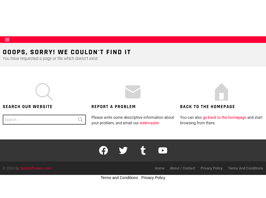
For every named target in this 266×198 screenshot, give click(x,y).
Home (159, 168)
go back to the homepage (224, 117)
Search (80, 121)
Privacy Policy (212, 168)
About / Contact (182, 168)
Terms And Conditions (245, 168)
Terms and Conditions (119, 177)
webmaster (149, 123)
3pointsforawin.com (36, 168)
